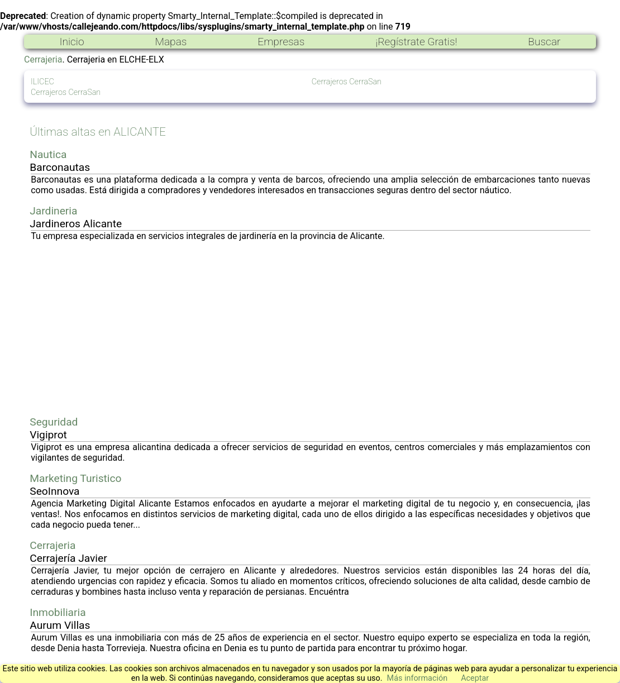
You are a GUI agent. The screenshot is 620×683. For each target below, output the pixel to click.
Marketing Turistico (75, 478)
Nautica (48, 154)
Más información (417, 678)
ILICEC (42, 82)
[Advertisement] (310, 328)
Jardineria (53, 210)
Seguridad (54, 421)
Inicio (71, 41)
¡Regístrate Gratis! (416, 41)
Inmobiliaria (57, 612)
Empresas (280, 41)
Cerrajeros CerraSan (66, 92)
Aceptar (475, 678)
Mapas (171, 41)
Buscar (544, 41)
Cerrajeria (43, 59)
